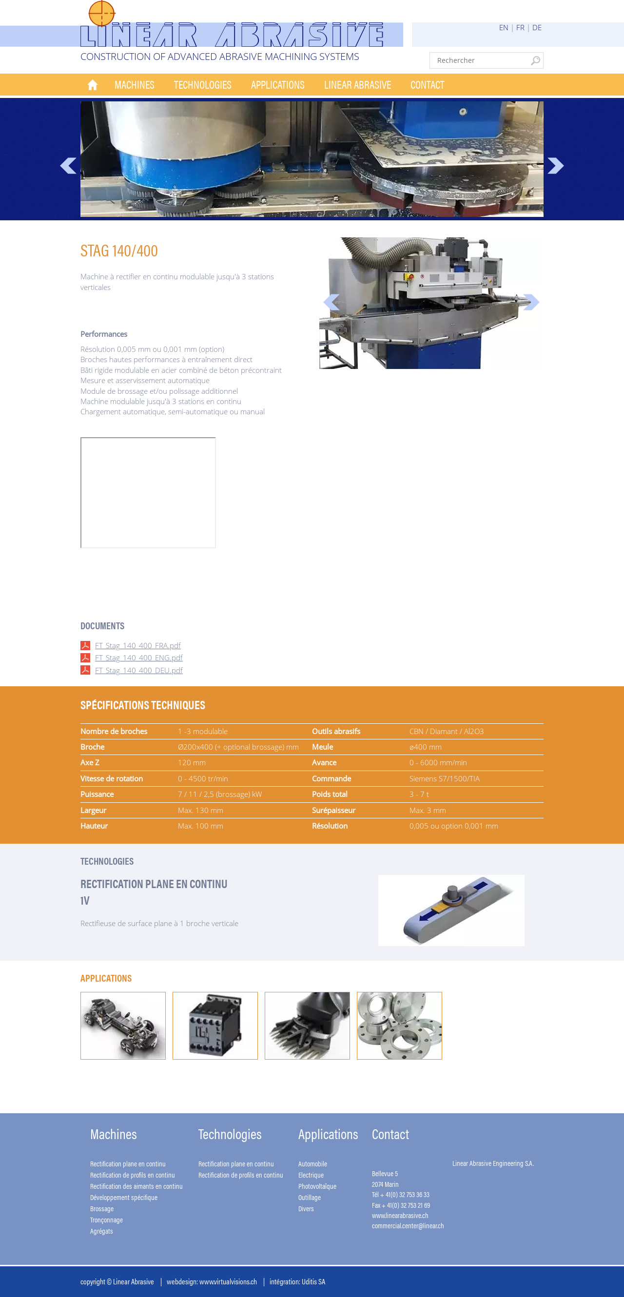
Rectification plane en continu (128, 1163)
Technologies (203, 84)
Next (556, 166)
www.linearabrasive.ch (400, 1215)
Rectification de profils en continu (132, 1174)
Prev (68, 166)
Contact (427, 84)
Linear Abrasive (357, 84)
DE (537, 27)
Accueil (92, 85)
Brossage (102, 1208)
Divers (306, 1208)
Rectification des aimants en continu (136, 1186)
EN (503, 27)
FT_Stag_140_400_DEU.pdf (139, 670)
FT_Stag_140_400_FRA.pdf (138, 645)
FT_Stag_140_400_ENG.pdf (139, 657)
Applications (278, 84)
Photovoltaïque (317, 1186)
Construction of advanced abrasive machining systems (219, 56)
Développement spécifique (123, 1197)
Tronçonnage (106, 1219)
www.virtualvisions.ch (228, 1281)
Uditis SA (313, 1281)
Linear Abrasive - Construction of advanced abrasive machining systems (241, 23)
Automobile (312, 1163)
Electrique (311, 1174)
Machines (135, 84)
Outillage (309, 1197)
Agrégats (101, 1230)
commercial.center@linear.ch (408, 1225)
